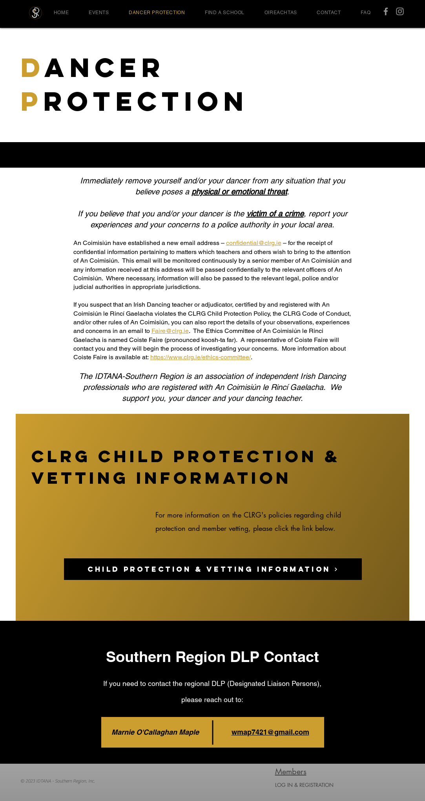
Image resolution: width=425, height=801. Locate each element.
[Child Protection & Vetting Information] (213, 569)
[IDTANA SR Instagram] (400, 11)
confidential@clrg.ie (253, 243)
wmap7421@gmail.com (270, 732)
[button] (98, 12)
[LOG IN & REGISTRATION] (325, 785)
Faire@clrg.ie (170, 331)
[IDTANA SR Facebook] (386, 11)
